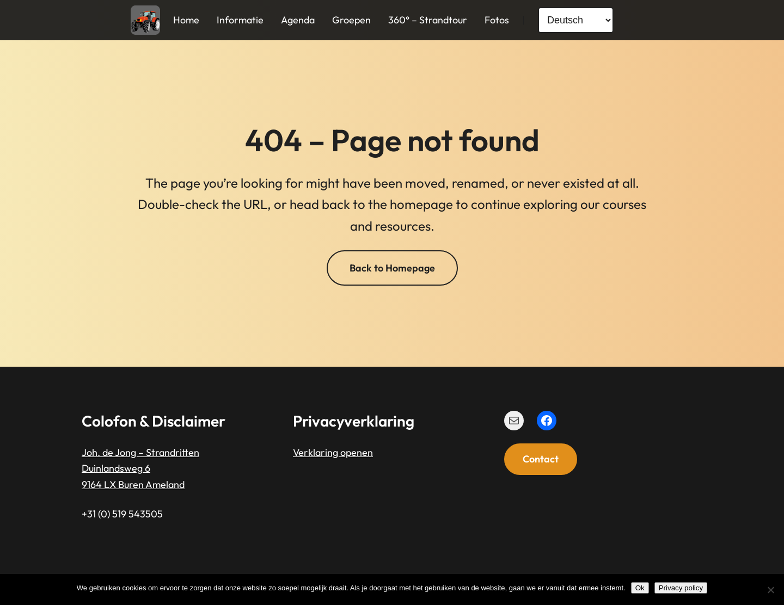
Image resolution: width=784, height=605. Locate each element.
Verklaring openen (333, 452)
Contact (541, 459)
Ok (640, 588)
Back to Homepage (392, 268)
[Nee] (770, 589)
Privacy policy (681, 588)
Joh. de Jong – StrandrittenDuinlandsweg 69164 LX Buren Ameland (140, 468)
